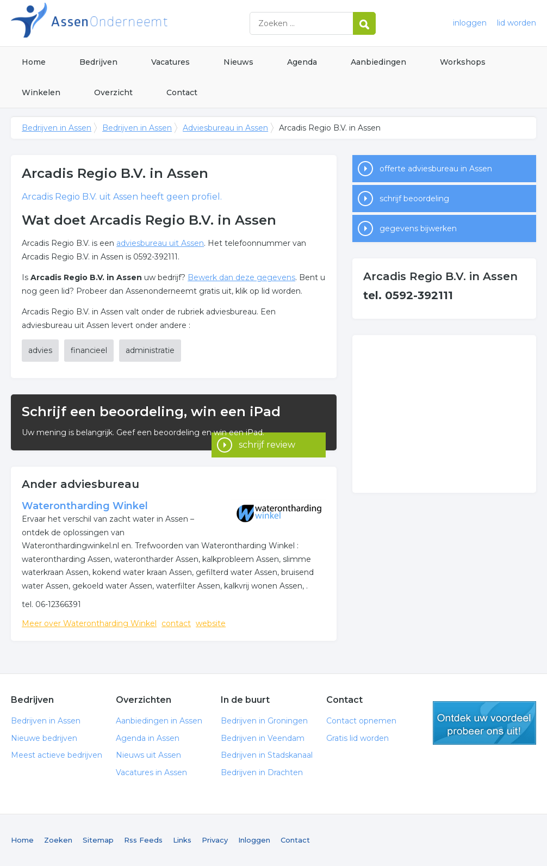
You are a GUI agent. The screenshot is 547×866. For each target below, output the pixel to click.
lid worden (516, 23)
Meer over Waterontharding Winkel (89, 623)
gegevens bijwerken (418, 228)
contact (176, 623)
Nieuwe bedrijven (44, 738)
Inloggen (254, 840)
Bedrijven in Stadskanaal (267, 755)
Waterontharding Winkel (85, 506)
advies (40, 350)
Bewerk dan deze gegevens (241, 277)
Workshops (463, 62)
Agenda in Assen (147, 738)
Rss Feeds (143, 840)
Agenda (302, 62)
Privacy (215, 840)
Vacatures (170, 62)
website (211, 623)
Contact (181, 92)
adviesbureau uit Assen (160, 243)
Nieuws (238, 62)
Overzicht (113, 92)
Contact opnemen (361, 721)
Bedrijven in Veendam (262, 738)
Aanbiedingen (378, 62)
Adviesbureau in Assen (225, 128)
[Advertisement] (444, 414)
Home (34, 62)
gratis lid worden (484, 723)
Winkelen (41, 92)
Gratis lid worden (357, 738)
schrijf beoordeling (414, 198)
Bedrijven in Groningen (264, 721)
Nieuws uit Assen (148, 755)
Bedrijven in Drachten (262, 772)
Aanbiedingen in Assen (159, 721)
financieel (89, 350)
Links (182, 840)
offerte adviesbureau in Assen (436, 169)
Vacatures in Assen (151, 772)
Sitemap (98, 840)
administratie (150, 350)
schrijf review (267, 435)
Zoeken (58, 840)
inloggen (470, 23)
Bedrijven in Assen (147, 23)
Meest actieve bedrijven (56, 755)
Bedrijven (98, 62)
